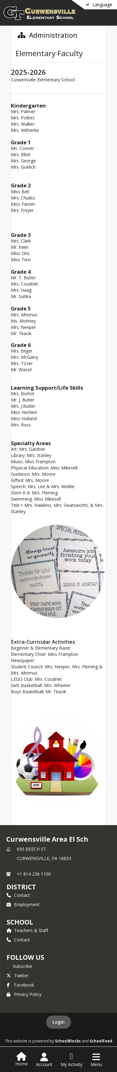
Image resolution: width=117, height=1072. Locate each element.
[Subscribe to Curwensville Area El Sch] (19, 966)
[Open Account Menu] (44, 1060)
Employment (23, 904)
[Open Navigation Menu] (96, 1060)
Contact (18, 895)
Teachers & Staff (27, 930)
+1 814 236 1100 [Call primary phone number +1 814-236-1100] (34, 874)
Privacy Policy (24, 994)
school (20, 922)
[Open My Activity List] (71, 1060)
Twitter (17, 975)
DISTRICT (21, 886)
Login (58, 1022)
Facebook (20, 985)
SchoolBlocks (68, 1040)
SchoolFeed (101, 1040)
